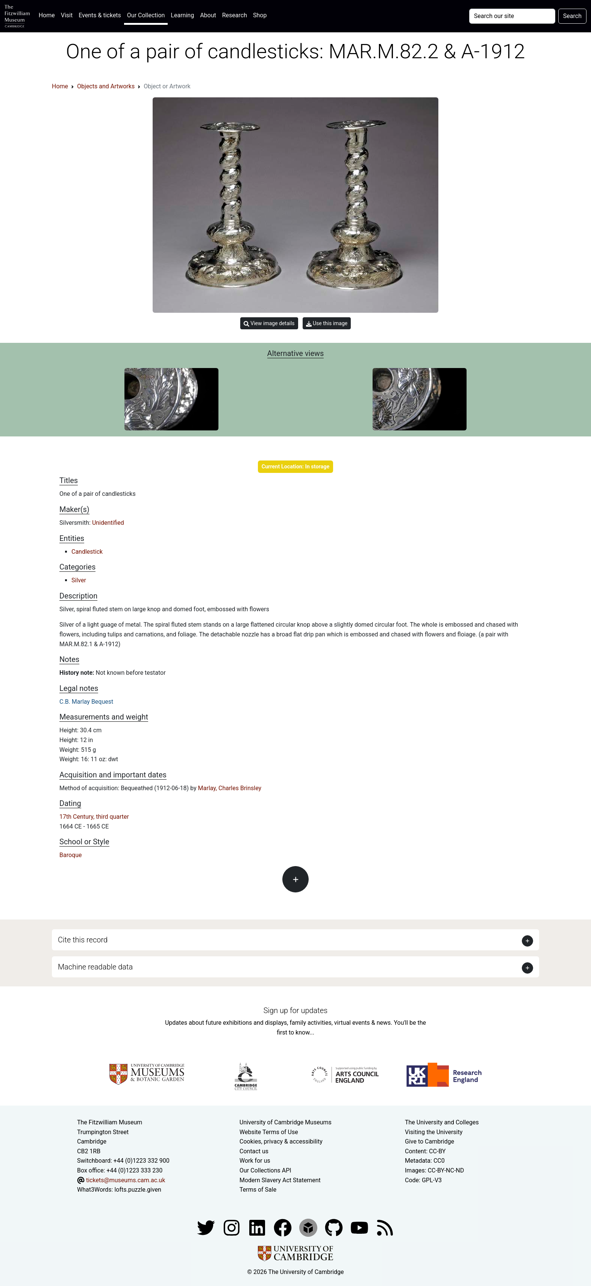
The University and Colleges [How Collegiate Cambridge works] (442, 1122)
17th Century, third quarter (94, 816)
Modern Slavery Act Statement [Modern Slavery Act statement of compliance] (280, 1180)
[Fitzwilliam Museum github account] (334, 1227)
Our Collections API (265, 1170)
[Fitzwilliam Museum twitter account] (207, 1227)
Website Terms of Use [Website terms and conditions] (268, 1132)
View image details (269, 323)
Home (48, 14)
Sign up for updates (295, 1010)
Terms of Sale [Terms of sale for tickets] (257, 1189)
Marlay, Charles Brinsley (230, 788)
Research (234, 15)
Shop (260, 15)
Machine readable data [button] (95, 966)
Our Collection (146, 15)
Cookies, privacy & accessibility (281, 1141)
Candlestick (87, 551)
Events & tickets (100, 15)
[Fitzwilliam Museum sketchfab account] (309, 1227)
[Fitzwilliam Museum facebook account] (258, 1227)
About (208, 15)
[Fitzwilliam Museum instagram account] (232, 1227)
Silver (78, 580)
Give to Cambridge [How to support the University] (429, 1141)
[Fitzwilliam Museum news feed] (385, 1227)
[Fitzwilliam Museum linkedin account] (283, 1227)
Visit (67, 15)
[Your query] (512, 16)
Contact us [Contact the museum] (253, 1151)
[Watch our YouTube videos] (360, 1227)
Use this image (327, 323)
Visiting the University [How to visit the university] (433, 1132)
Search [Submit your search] (572, 16)
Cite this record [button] (83, 939)
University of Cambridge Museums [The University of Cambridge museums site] (285, 1122)
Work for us (254, 1160)
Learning (182, 15)
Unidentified (108, 522)
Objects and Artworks (106, 86)
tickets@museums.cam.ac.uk (125, 1180)
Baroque (70, 855)
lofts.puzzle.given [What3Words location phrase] (137, 1189)
